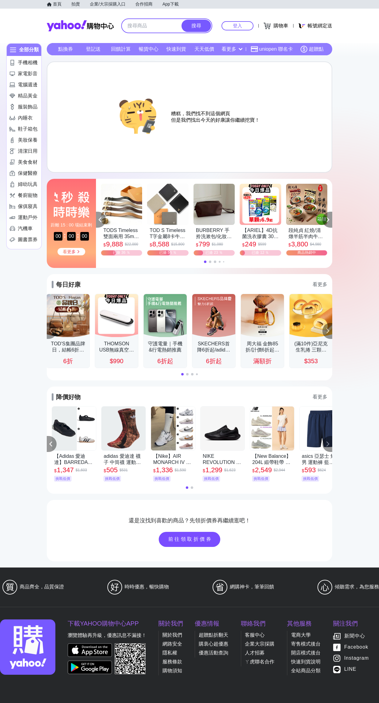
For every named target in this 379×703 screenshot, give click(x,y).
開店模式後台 (306, 652)
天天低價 (204, 49)
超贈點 (312, 49)
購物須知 (172, 670)
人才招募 (255, 652)
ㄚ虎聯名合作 (259, 661)
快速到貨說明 (306, 661)
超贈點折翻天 (213, 635)
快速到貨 (176, 49)
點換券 (65, 49)
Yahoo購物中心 (80, 25)
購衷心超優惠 (213, 643)
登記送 (93, 49)
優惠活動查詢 (213, 652)
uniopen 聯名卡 (272, 49)
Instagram (356, 658)
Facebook (356, 647)
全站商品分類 (306, 670)
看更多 (231, 49)
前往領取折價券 (190, 539)
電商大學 (301, 635)
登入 (237, 25)
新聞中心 (354, 636)
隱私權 (169, 652)
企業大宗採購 (259, 643)
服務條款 (172, 661)
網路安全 (172, 643)
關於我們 (172, 635)
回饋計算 (121, 49)
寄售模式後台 (306, 643)
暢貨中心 (148, 49)
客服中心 (255, 635)
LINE (350, 669)
